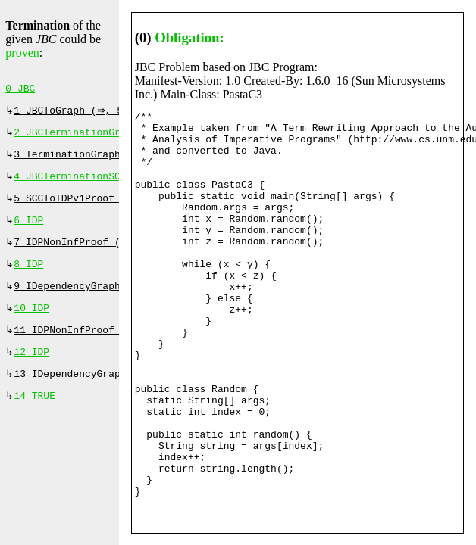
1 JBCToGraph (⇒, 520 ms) (87, 113)
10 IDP (31, 325)
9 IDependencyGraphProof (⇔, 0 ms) (114, 301)
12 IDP (31, 371)
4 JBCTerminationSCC (70, 184)
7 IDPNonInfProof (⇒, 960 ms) (99, 254)
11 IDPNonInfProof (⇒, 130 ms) (102, 348)
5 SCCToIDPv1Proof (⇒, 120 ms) (102, 207)
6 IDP (28, 231)
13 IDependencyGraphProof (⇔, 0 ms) (117, 395)
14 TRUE (34, 418)
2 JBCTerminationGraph (76, 137)
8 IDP (28, 278)
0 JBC (20, 90)
